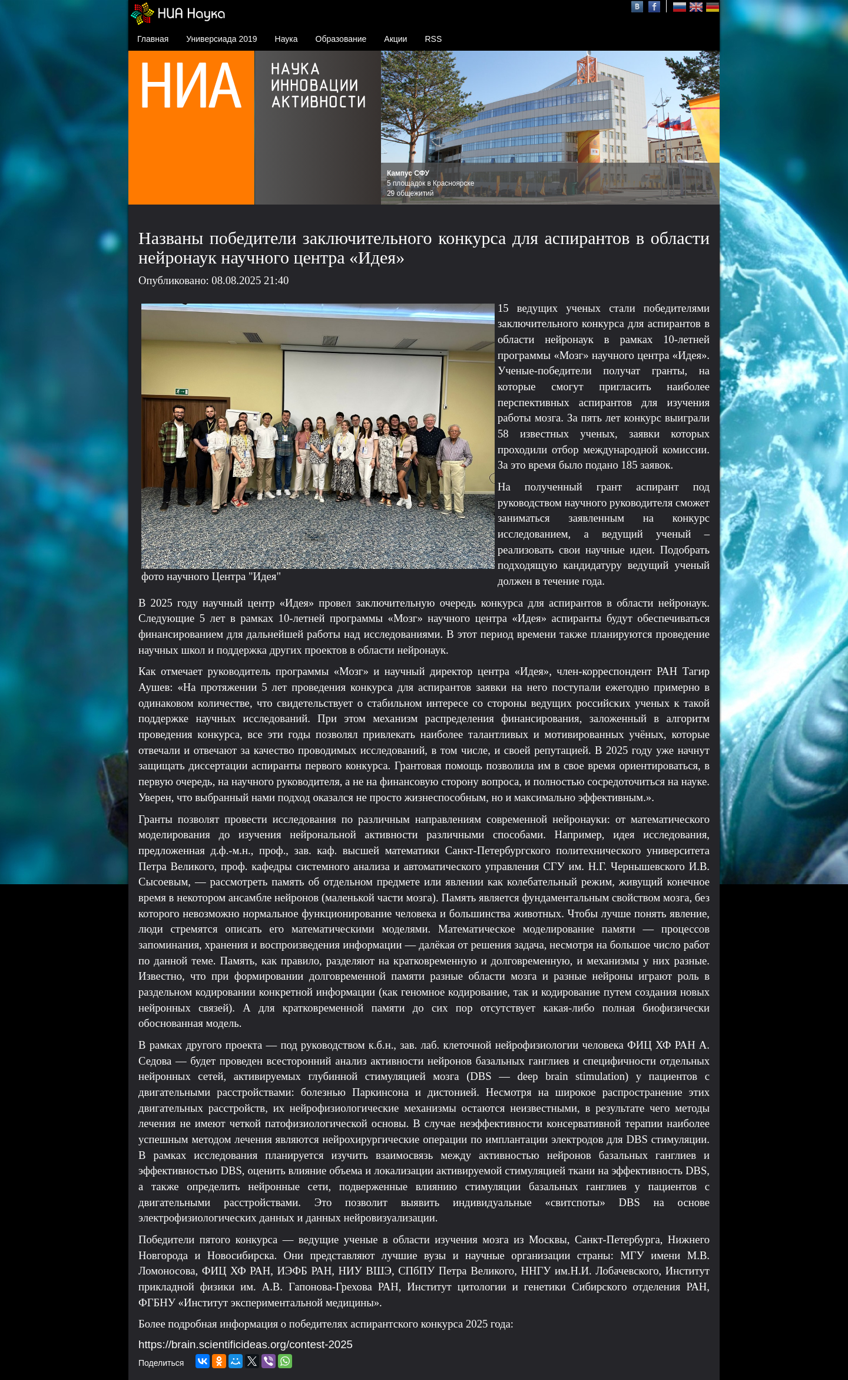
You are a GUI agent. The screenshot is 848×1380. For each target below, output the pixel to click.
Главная (152, 39)
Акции (395, 39)
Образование (341, 39)
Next (704, 127)
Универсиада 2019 (221, 39)
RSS (433, 39)
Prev (396, 127)
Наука (286, 39)
